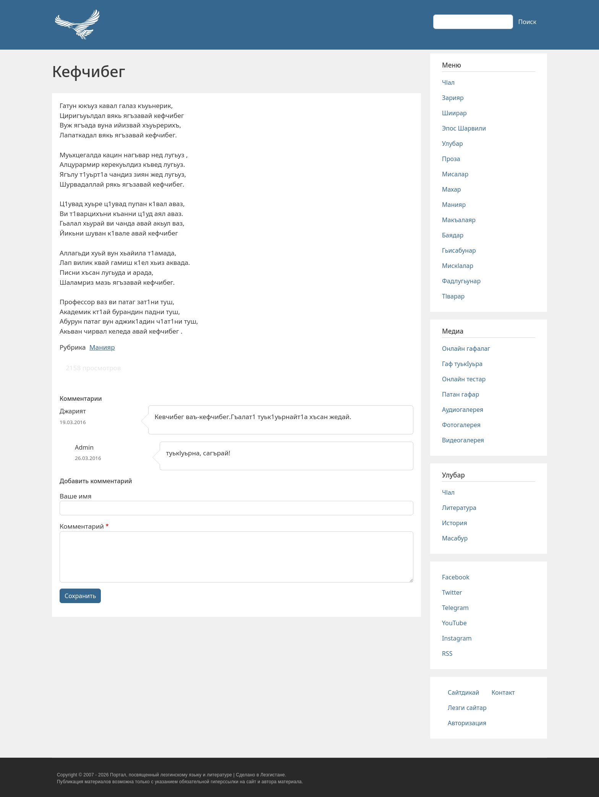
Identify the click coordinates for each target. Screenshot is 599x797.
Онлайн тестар (464, 379)
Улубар (452, 143)
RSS (447, 653)
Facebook (455, 577)
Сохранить (80, 596)
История (454, 523)
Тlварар (453, 296)
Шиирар (454, 113)
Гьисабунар (459, 250)
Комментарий (82, 526)
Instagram (457, 638)
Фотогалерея (461, 425)
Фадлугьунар (461, 281)
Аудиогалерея (462, 409)
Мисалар (455, 174)
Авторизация (467, 723)
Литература (459, 507)
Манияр (102, 347)
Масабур (455, 538)
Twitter (452, 592)
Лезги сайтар (467, 707)
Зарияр (453, 98)
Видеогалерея (463, 440)
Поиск (527, 22)
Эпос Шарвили (464, 128)
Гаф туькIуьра (462, 364)
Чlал (448, 82)
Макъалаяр (459, 220)
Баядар (452, 235)
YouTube (454, 623)
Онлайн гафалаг (466, 348)
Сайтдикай (463, 692)
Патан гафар (460, 394)
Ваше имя (76, 496)
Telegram (455, 607)
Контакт (503, 692)
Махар (451, 189)
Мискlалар (457, 265)
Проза (451, 159)
